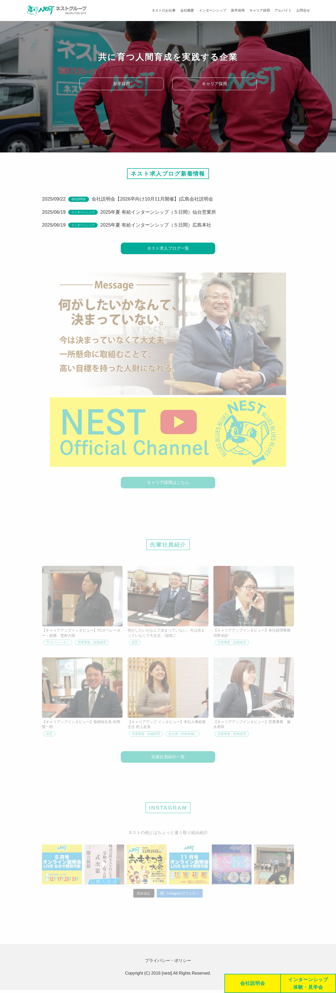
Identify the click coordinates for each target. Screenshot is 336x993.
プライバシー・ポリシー (168, 963)
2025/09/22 (54, 199)
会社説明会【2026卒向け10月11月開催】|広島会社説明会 (152, 199)
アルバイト (282, 10)
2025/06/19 (54, 212)
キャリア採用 (258, 10)
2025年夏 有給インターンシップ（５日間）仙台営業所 (158, 212)
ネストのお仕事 (160, 10)
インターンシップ (210, 10)
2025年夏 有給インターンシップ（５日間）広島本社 (155, 225)
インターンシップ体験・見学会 (308, 983)
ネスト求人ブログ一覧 (168, 249)
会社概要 (184, 10)
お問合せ (303, 10)
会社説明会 (78, 199)
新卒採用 (236, 10)
